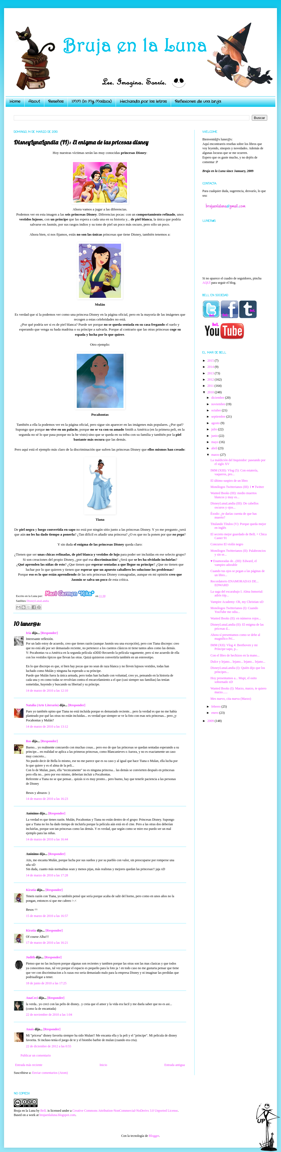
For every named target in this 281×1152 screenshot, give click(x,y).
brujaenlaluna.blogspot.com (57, 1115)
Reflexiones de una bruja (198, 101)
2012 (211, 379)
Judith (30, 957)
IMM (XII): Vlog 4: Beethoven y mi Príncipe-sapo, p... (233, 647)
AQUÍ (206, 283)
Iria (28, 633)
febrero (216, 706)
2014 (211, 367)
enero (215, 713)
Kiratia (31, 890)
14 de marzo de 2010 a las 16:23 (47, 799)
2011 (211, 386)
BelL (43, 1111)
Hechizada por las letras (143, 101)
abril (214, 448)
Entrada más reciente (28, 1065)
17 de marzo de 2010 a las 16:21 (47, 943)
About (34, 101)
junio (215, 436)
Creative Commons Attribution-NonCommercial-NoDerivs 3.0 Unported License (125, 1111)
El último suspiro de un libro (229, 481)
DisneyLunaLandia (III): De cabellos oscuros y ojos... (234, 505)
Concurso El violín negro (226, 544)
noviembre (218, 404)
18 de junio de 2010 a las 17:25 (46, 983)
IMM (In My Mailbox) (92, 101)
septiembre (218, 416)
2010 (211, 392)
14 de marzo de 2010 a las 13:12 (47, 726)
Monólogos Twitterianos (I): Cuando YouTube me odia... (234, 610)
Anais (30, 1029)
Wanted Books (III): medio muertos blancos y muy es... (233, 495)
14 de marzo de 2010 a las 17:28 (47, 875)
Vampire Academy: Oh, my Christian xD (236, 602)
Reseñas (55, 101)
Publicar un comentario (36, 1055)
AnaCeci (32, 998)
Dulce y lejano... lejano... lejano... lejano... (237, 662)
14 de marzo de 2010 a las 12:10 (47, 690)
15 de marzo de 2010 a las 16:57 (47, 916)
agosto (215, 423)
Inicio (103, 1065)
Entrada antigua (174, 1065)
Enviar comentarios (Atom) (50, 1073)
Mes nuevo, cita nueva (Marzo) (230, 699)
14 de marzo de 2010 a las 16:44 (47, 839)
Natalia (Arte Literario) (42, 705)
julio (214, 429)
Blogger (154, 1136)
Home (14, 101)
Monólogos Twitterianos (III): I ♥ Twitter (237, 487)
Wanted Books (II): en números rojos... (235, 618)
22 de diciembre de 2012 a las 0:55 (48, 1046)
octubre (216, 410)
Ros (28, 741)
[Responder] (49, 633)
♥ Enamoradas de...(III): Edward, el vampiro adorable (233, 563)
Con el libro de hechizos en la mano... (234, 655)
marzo (215, 455)
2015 (211, 360)
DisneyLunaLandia (37, 600)
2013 (211, 373)
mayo (215, 442)
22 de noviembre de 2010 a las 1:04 (49, 1014)
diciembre (218, 398)
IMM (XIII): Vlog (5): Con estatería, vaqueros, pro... (234, 472)
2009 (211, 721)
